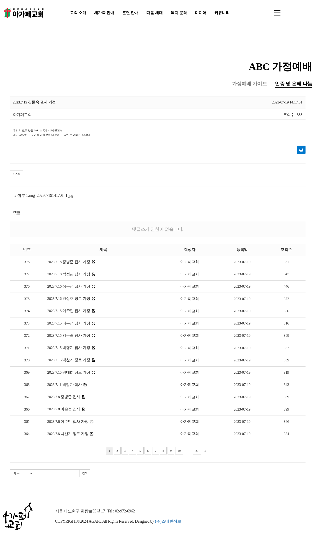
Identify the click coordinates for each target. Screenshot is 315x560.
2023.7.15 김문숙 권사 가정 (68, 336)
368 (27, 385)
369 (27, 373)
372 (286, 299)
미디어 (200, 13)
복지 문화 (179, 13)
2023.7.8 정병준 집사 (63, 397)
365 (27, 422)
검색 (84, 474)
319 (286, 373)
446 (286, 287)
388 (286, 336)
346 (286, 422)
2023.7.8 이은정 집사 (63, 410)
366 (286, 312)
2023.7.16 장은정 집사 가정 (68, 287)
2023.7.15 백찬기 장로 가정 (68, 360)
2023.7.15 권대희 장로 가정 (68, 373)
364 (27, 434)
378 (27, 262)
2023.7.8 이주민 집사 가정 (67, 422)
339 (286, 361)
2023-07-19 (242, 262)
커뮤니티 (222, 13)
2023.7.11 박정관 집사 (64, 385)
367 (286, 348)
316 (286, 324)
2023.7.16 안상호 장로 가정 (68, 299)
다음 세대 (154, 13)
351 (286, 262)
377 (27, 275)
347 (286, 275)
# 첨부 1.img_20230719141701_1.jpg (43, 196)
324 (286, 434)
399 (286, 410)
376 (27, 287)
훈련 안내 (130, 13)
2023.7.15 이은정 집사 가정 (68, 324)
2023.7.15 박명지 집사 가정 (68, 348)
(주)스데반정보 (168, 522)
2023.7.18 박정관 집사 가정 (68, 275)
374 (27, 312)
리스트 (17, 174)
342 (286, 385)
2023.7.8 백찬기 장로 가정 (67, 434)
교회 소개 (78, 13)
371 (27, 348)
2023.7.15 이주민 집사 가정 (68, 311)
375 (27, 299)
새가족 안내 (104, 13)
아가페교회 (189, 262)
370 (27, 361)
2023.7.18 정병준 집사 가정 (68, 262)
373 (27, 324)
